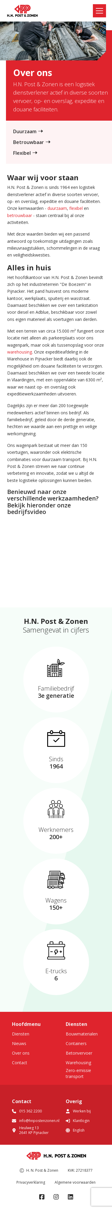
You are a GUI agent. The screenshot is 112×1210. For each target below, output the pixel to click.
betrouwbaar (19, 215)
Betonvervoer (79, 1053)
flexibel (76, 208)
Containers (76, 1043)
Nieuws (19, 1043)
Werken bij (78, 1111)
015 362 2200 (27, 1111)
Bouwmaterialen (82, 1034)
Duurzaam (24, 131)
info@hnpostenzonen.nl (35, 1120)
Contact (19, 1062)
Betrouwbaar (28, 142)
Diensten (20, 1034)
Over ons (21, 1053)
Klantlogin (78, 1120)
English (75, 1130)
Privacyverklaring (30, 1182)
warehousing (19, 352)
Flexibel (22, 153)
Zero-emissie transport (78, 1073)
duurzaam (57, 208)
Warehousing (78, 1062)
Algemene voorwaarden (75, 1182)
